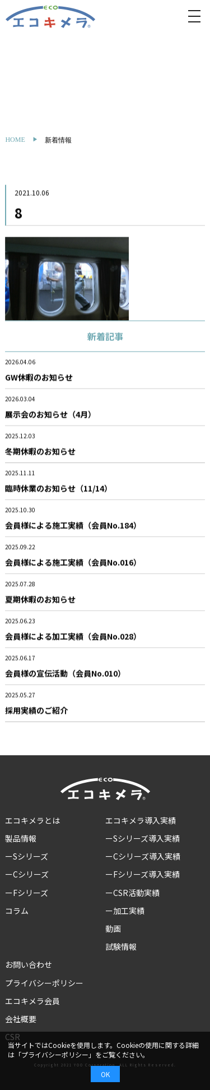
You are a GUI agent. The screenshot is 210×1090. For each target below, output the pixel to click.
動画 (113, 928)
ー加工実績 (124, 910)
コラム (17, 910)
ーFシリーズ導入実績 (142, 874)
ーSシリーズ (26, 856)
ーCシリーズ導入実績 (142, 856)
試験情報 (121, 946)
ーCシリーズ (27, 874)
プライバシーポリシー (44, 983)
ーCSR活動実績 (132, 892)
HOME (15, 140)
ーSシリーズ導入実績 (142, 838)
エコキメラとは (32, 820)
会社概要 (20, 1018)
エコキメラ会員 (32, 1000)
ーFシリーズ (26, 892)
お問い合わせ (28, 964)
